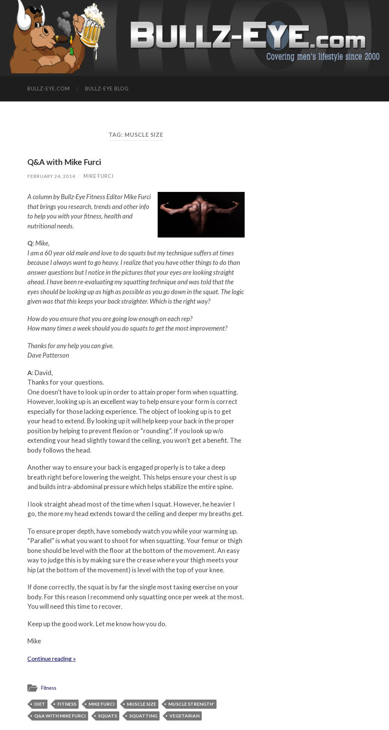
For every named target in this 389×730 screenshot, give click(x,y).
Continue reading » (54, 658)
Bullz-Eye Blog (107, 89)
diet (39, 704)
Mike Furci (100, 176)
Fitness (49, 688)
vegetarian (184, 716)
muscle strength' (191, 704)
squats (107, 716)
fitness (66, 704)
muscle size (141, 704)
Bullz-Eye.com (48, 89)
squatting (143, 716)
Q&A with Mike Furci (67, 162)
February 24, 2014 (52, 176)
